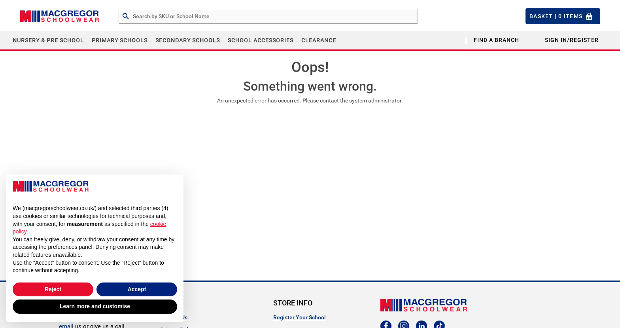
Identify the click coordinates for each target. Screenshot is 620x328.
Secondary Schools (187, 40)
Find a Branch (496, 40)
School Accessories (260, 40)
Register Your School (299, 317)
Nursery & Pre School (48, 40)
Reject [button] (53, 289)
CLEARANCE (318, 40)
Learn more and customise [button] (95, 306)
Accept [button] (137, 289)
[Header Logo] (59, 16)
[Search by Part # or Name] (126, 17)
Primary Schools (119, 40)
